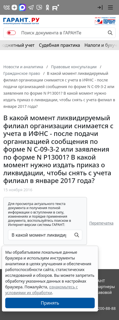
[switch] (11, 33)
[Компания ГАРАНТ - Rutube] (55, 7)
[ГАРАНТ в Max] (22, 7)
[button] (100, 7)
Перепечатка (101, 223)
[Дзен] (14, 7)
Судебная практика (59, 45)
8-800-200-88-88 (101, 308)
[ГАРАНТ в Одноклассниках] (47, 7)
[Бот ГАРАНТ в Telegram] (39, 7)
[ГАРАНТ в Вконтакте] (6, 7)
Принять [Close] (50, 303)
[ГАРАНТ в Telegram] (31, 7)
